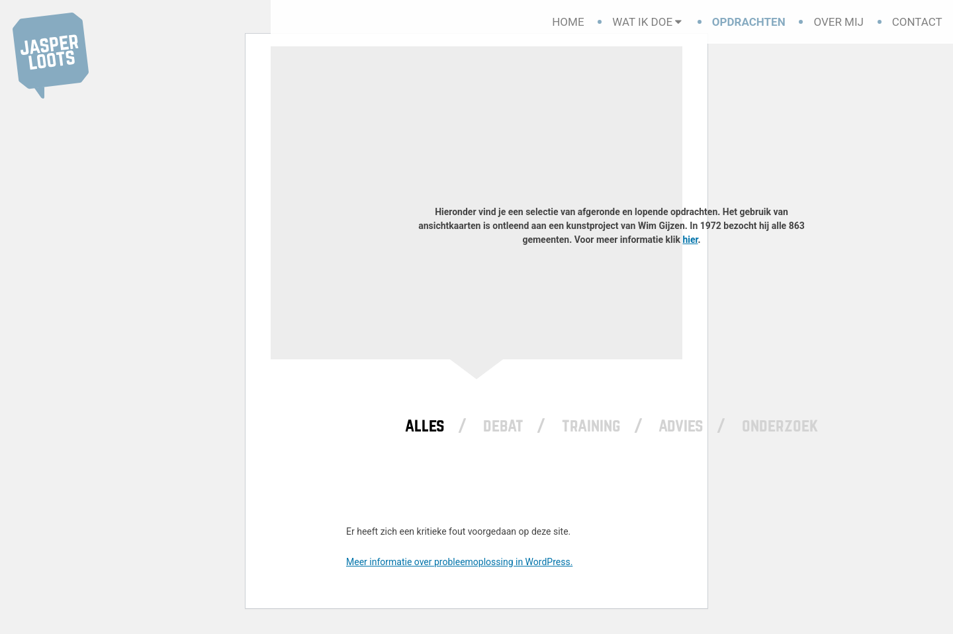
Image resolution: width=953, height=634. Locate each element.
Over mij (838, 21)
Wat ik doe (642, 21)
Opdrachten (749, 21)
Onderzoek (780, 425)
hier (690, 239)
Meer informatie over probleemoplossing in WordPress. (459, 562)
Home (568, 21)
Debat (503, 425)
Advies (680, 425)
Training (591, 425)
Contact (917, 21)
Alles (425, 425)
